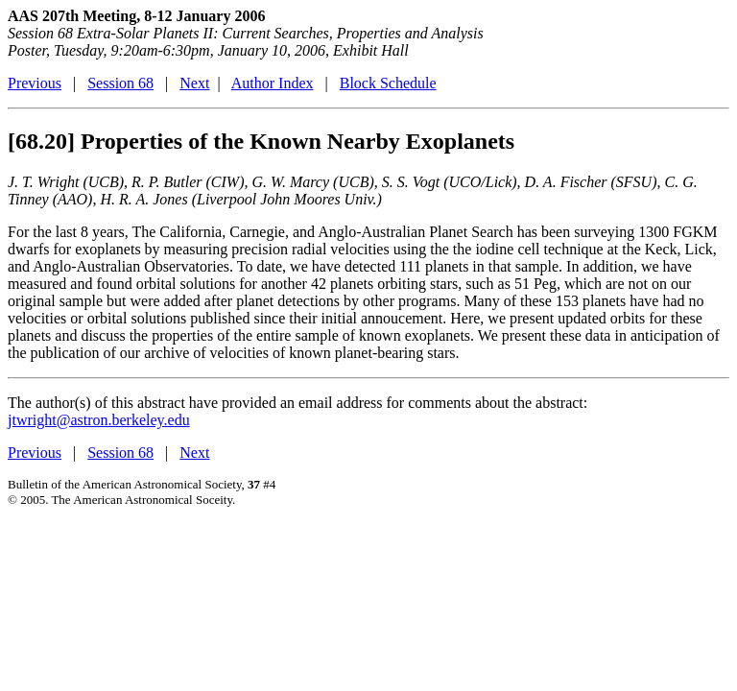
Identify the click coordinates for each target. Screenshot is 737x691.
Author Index (272, 83)
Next (194, 83)
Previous (34, 83)
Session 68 (120, 83)
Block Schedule (388, 83)
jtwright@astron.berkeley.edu (99, 420)
